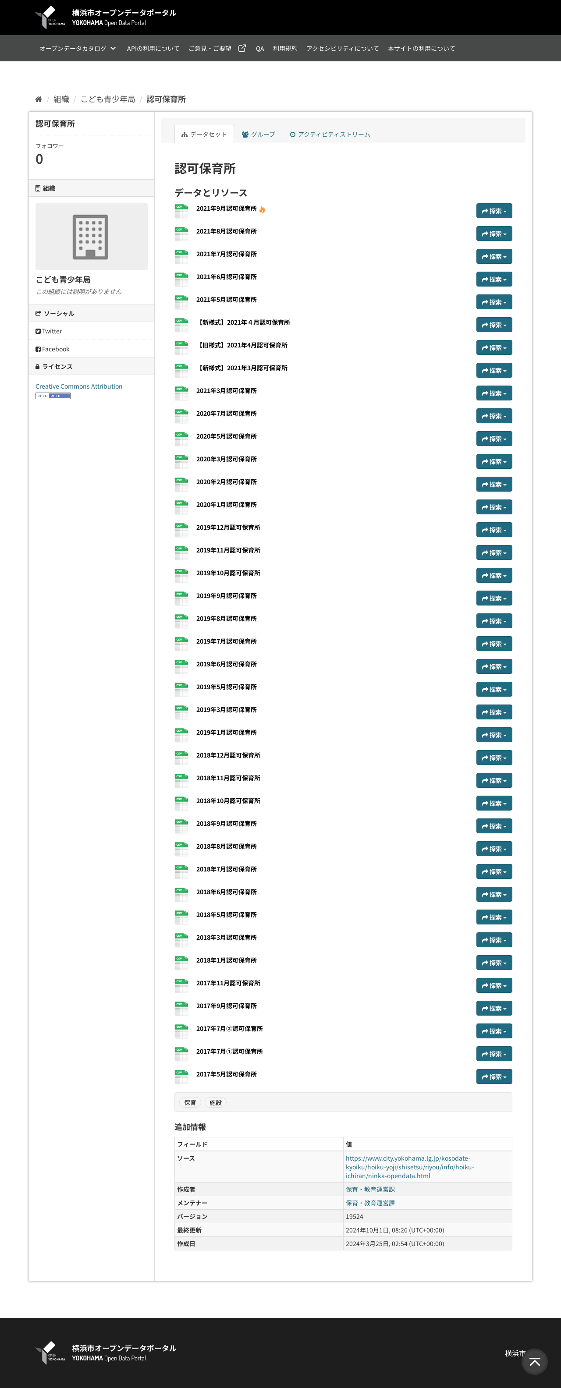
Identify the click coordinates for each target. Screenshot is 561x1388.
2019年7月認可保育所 (226, 641)
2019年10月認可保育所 (228, 572)
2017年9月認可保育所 (226, 1005)
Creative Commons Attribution (79, 386)
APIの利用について (153, 48)
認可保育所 (166, 98)
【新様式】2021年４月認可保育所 (243, 322)
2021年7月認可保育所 (226, 253)
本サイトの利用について (421, 48)
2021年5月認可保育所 (226, 299)
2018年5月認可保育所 (226, 914)
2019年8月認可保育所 (226, 618)
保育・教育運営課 (370, 1189)
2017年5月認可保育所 (226, 1073)
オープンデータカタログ (73, 48)
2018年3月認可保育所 (226, 937)
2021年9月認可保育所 (231, 208)
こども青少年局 (107, 98)
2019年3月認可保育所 (226, 709)
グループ (258, 134)
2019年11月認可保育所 (228, 549)
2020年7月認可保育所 (226, 413)
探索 (494, 210)
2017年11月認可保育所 (228, 982)
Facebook (53, 348)
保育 (190, 1102)
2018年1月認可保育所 (226, 960)
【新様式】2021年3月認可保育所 (242, 367)
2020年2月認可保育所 (226, 481)
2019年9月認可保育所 (226, 595)
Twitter (49, 330)
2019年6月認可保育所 (226, 663)
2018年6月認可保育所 (226, 891)
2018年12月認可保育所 (228, 755)
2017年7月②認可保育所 (229, 1028)
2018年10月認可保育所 (228, 800)
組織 (61, 98)
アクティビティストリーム (330, 134)
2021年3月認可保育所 (226, 390)
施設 (215, 1102)
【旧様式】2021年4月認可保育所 (242, 344)
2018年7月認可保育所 (226, 868)
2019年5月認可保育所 (226, 686)
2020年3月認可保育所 (226, 458)
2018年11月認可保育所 (228, 777)
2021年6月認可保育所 (226, 276)
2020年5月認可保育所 (226, 436)
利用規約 (285, 48)
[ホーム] (39, 98)
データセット (204, 134)
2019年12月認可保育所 (228, 527)
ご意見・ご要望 (209, 48)
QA (260, 48)
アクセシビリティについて (342, 48)
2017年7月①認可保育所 (229, 1051)
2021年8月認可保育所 (226, 231)
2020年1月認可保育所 (226, 504)
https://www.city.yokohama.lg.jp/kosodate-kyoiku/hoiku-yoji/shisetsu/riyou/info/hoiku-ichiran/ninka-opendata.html (410, 1167)
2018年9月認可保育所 (226, 823)
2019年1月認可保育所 (226, 732)
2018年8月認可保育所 (226, 846)
